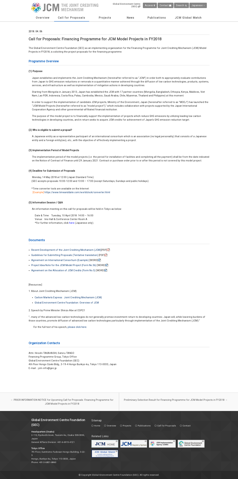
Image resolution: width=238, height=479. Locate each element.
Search (181, 5)
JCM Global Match (188, 17)
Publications (156, 17)
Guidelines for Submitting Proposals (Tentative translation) (64, 255)
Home (97, 425)
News (130, 17)
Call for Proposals (71, 17)
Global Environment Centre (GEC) (126, 5)
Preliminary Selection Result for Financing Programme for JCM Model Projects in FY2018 (176, 400)
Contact (166, 5)
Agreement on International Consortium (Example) (60, 260)
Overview (43, 17)
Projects (105, 17)
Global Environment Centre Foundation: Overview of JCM (67, 302)
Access (150, 5)
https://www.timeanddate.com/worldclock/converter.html (77, 192)
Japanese (198, 5)
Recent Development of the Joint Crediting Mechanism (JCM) (66, 250)
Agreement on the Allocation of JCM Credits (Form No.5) (63, 270)
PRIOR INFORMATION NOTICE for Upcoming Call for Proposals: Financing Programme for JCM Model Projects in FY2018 (62, 402)
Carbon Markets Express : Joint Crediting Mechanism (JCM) (68, 297)
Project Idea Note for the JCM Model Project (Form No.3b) (63, 265)
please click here (77, 327)
